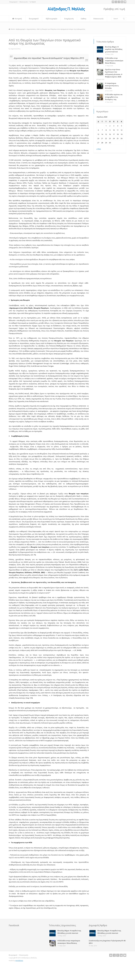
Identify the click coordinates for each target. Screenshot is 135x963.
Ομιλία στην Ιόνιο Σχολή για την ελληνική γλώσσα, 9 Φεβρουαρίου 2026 (113, 73)
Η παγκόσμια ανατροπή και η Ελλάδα (111, 85)
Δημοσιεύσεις (15, 49)
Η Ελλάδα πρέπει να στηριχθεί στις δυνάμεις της (113, 96)
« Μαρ (98, 149)
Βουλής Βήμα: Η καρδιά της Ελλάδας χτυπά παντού (113, 49)
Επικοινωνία (24, 2)
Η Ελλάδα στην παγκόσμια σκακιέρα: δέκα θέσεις (114, 60)
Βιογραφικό (14, 2)
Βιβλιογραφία (51, 18)
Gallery (83, 18)
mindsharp (19, 960)
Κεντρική (18, 18)
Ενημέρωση (69, 18)
